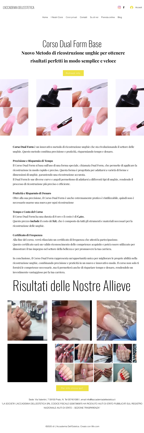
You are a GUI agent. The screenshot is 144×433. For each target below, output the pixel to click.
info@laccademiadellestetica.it (101, 399)
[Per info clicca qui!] (72, 388)
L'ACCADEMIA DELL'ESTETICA (18, 7)
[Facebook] (123, 7)
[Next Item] (131, 363)
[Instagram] (119, 7)
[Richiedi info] (73, 73)
